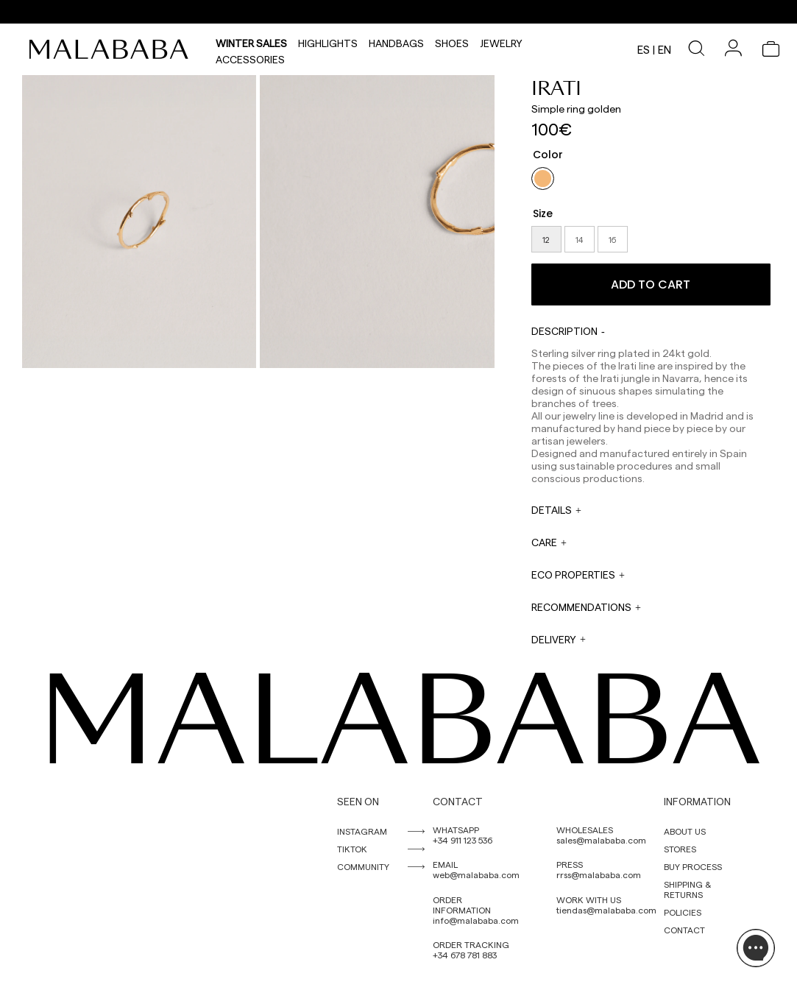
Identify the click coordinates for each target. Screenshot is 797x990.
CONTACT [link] (684, 929)
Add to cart (650, 284)
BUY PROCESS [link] (693, 866)
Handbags (396, 41)
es (643, 49)
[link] (112, 49)
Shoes (452, 41)
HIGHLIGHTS (328, 41)
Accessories (250, 57)
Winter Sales (251, 41)
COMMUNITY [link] (363, 866)
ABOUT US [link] (685, 831)
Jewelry (501, 41)
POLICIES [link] (682, 912)
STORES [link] (680, 849)
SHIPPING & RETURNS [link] (687, 889)
